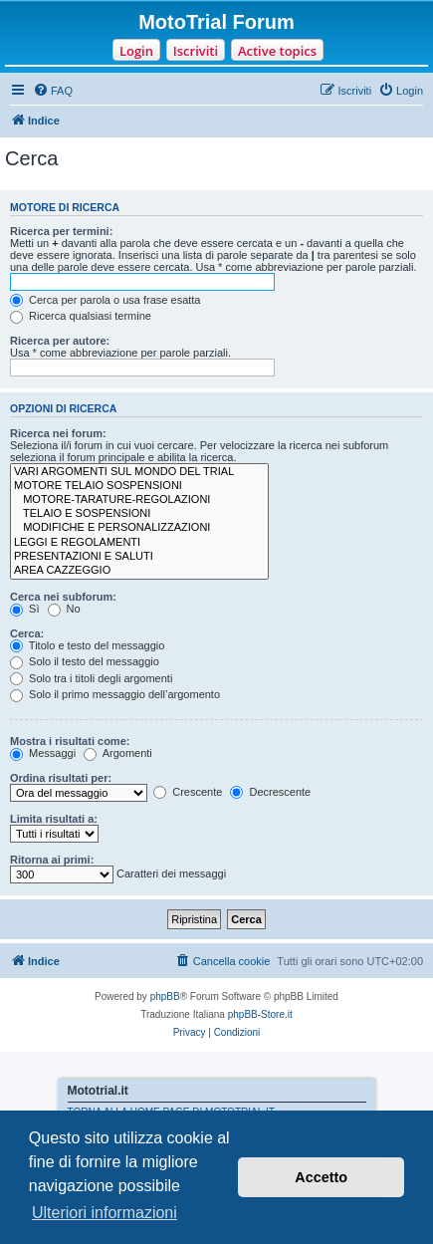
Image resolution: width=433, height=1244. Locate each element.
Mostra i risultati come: (69, 741)
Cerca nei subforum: (63, 597)
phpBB (165, 996)
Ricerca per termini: (61, 231)
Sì (24, 609)
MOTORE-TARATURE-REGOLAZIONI (139, 500)
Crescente (187, 792)
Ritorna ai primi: (52, 860)
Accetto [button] (321, 1177)
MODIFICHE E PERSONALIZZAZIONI (139, 528)
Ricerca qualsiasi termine (80, 316)
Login (136, 51)
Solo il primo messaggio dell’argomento (115, 694)
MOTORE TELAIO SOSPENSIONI (139, 486)
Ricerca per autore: (59, 341)
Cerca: (27, 633)
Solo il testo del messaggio (84, 661)
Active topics (277, 51)
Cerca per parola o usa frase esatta (105, 300)
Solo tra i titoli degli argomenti (91, 678)
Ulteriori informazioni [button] (104, 1212)
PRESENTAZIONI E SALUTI (139, 557)
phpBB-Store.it (260, 1014)
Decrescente (270, 792)
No (64, 609)
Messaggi (43, 753)
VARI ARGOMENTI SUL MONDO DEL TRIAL (139, 472)
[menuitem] (53, 91)
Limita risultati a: (54, 819)
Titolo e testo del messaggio (87, 645)
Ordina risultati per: (60, 778)
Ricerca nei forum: (58, 433)
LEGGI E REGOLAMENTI (139, 543)
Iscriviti (195, 51)
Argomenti (118, 753)
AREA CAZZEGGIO (139, 571)
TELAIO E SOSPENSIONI (139, 514)
